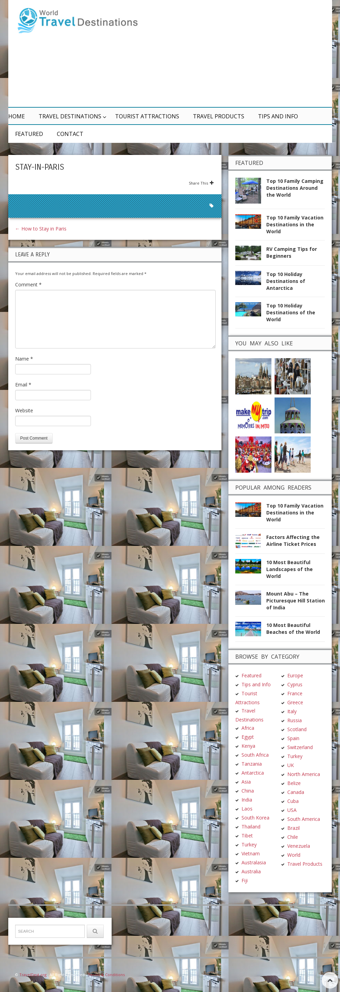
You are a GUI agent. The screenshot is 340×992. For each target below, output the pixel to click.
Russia (294, 719)
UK (290, 764)
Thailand (250, 825)
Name (24, 358)
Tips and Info (278, 116)
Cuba (293, 800)
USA (292, 809)
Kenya (248, 744)
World (293, 854)
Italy (292, 710)
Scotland (297, 728)
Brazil (293, 827)
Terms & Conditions (106, 973)
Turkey (249, 843)
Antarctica (252, 771)
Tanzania (251, 762)
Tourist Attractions (147, 116)
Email (23, 384)
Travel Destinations (70, 116)
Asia (246, 780)
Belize (294, 782)
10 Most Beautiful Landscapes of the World (289, 568)
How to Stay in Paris (40, 228)
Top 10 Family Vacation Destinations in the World (294, 224)
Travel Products (218, 116)
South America (303, 818)
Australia (251, 870)
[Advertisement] (235, 53)
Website (24, 410)
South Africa (255, 753)
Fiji (244, 879)
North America (303, 773)
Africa (247, 727)
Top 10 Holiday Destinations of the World (290, 312)
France (294, 692)
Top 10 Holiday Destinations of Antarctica (285, 281)
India (246, 798)
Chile (292, 836)
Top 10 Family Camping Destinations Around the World (294, 188)
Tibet (247, 834)
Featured (29, 133)
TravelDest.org (33, 973)
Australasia (253, 861)
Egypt (247, 736)
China (247, 789)
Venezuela (298, 845)
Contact (70, 133)
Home (16, 116)
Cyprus (294, 683)
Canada (295, 791)
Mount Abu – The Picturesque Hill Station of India (295, 599)
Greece (295, 701)
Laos (247, 807)
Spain (293, 737)
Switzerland (300, 746)
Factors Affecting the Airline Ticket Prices (293, 540)
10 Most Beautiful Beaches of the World (293, 627)
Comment (28, 284)
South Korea (255, 816)
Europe (295, 674)
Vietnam (250, 852)
